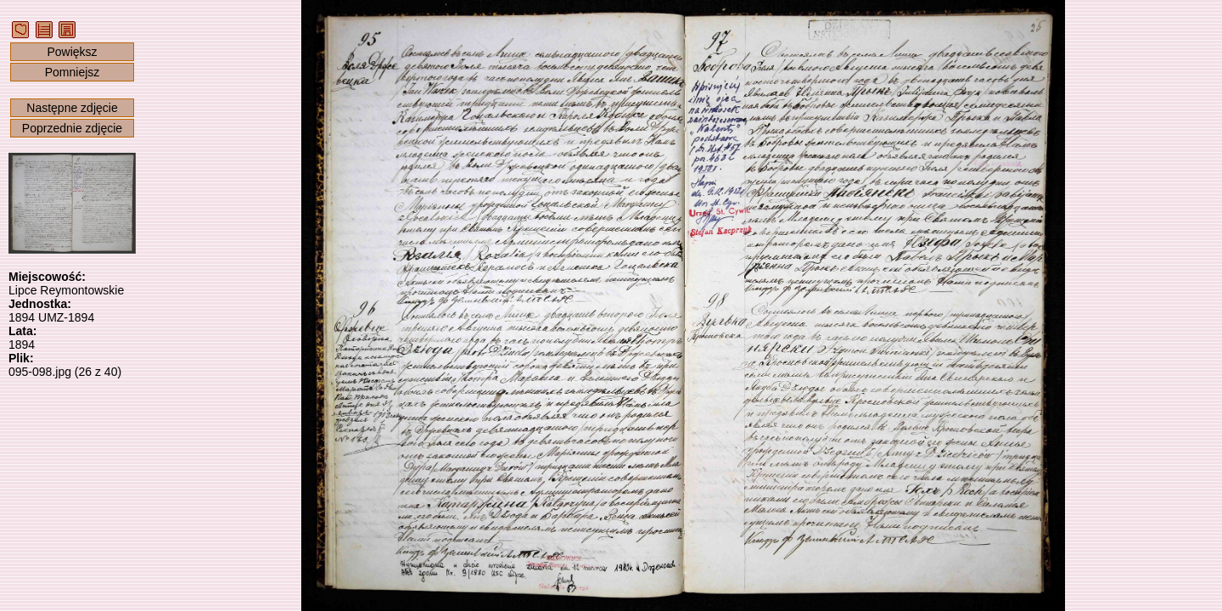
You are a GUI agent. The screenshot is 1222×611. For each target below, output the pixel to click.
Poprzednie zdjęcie (72, 128)
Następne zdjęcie (71, 108)
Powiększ (72, 52)
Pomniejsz (72, 72)
